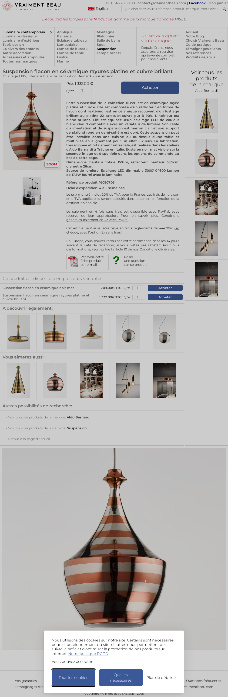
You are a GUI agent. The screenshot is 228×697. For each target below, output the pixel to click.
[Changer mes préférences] (159, 677)
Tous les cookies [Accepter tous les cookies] (73, 677)
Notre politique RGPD (88, 653)
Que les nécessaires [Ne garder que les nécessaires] (121, 678)
